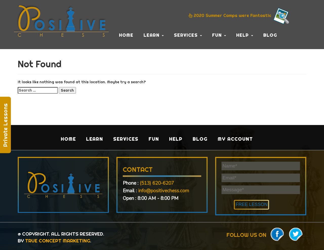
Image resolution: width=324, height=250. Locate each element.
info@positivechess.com (163, 191)
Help (244, 35)
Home (126, 35)
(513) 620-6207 (157, 183)
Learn (154, 35)
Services (188, 35)
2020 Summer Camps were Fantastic (239, 16)
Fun (219, 35)
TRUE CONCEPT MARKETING (57, 241)
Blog (270, 35)
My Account (235, 139)
